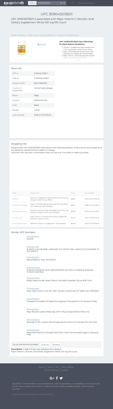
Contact (64, 370)
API (70, 3)
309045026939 (33, 278)
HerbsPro (15, 199)
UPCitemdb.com (51, 370)
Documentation (84, 3)
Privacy (41, 367)
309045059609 (33, 330)
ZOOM (42, 45)
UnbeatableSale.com (19, 223)
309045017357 (33, 247)
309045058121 (33, 309)
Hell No (56, 345)
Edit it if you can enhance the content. (42, 349)
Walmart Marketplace (20, 205)
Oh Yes (45, 345)
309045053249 (33, 299)
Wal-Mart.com (17, 218)
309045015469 (33, 237)
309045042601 (33, 289)
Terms (49, 367)
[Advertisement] (40, 29)
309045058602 (33, 320)
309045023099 (33, 268)
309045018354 (33, 257)
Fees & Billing (67, 367)
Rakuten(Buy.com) (19, 211)
